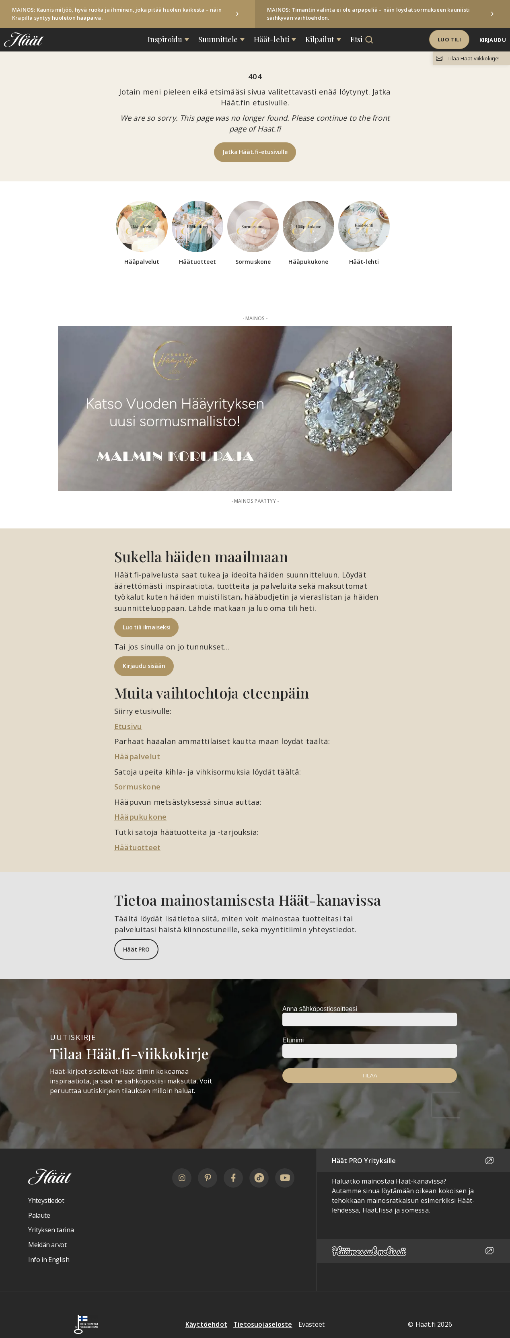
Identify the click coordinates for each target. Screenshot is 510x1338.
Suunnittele (218, 39)
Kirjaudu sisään (144, 666)
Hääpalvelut (137, 756)
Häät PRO (136, 949)
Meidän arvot (47, 1244)
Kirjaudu (492, 39)
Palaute (39, 1215)
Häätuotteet (137, 847)
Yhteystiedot (46, 1200)
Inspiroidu (165, 39)
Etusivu (128, 726)
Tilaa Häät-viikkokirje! (474, 58)
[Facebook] (233, 1178)
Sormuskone (137, 786)
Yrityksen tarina (51, 1229)
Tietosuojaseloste (262, 1324)
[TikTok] (259, 1178)
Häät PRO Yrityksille (413, 1160)
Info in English (49, 1259)
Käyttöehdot (206, 1324)
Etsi (356, 39)
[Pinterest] (207, 1178)
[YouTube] (284, 1178)
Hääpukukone (140, 817)
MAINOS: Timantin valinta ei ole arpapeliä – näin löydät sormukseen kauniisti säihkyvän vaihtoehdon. (368, 13)
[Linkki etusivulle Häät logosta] (22, 39)
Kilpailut (319, 39)
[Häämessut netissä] (413, 1251)
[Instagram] (181, 1178)
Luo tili (449, 39)
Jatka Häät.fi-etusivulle (255, 152)
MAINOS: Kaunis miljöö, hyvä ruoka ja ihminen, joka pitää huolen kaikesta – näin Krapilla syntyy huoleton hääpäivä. (117, 13)
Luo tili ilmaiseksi (146, 627)
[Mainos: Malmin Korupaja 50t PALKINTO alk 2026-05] (255, 408)
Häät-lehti (271, 39)
